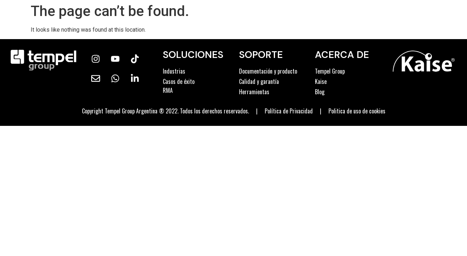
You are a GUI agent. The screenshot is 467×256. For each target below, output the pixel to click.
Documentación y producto (268, 71)
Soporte (261, 54)
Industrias (174, 71)
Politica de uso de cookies (356, 111)
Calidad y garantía (259, 81)
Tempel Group (330, 71)
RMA (168, 90)
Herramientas (254, 91)
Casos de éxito (178, 81)
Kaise (321, 81)
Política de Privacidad (289, 111)
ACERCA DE (342, 54)
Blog (320, 91)
